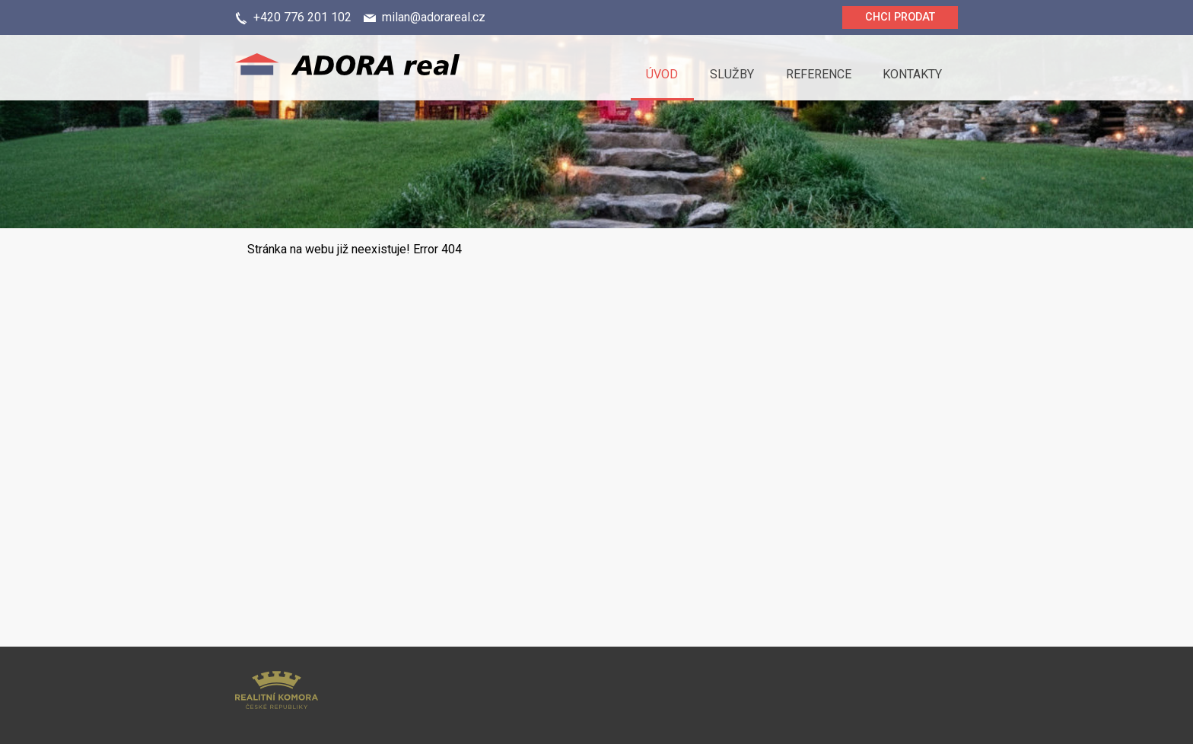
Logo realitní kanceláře (387, 68)
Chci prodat (900, 17)
